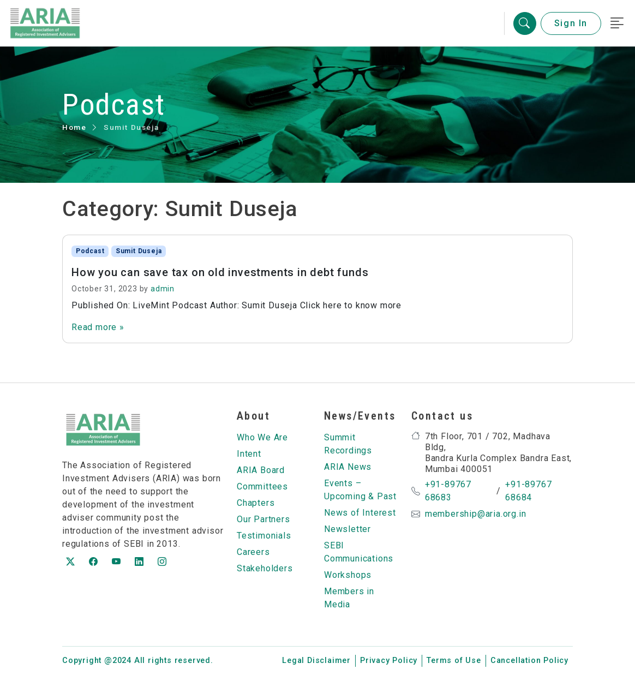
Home (74, 127)
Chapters (255, 503)
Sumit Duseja (139, 251)
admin (163, 288)
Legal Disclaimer (316, 660)
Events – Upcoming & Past (360, 489)
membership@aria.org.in (475, 514)
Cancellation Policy (529, 660)
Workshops (348, 575)
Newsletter (347, 529)
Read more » (97, 327)
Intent (249, 454)
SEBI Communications (358, 552)
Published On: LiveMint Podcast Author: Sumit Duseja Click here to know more (236, 305)
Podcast (90, 251)
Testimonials (264, 535)
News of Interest (360, 512)
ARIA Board (261, 470)
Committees (262, 486)
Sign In (571, 23)
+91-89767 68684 (528, 491)
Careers (253, 552)
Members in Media (349, 598)
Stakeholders (265, 568)
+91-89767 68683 (448, 491)
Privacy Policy (388, 660)
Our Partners (263, 519)
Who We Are (262, 437)
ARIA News (348, 467)
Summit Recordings (348, 444)
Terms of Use (454, 660)
